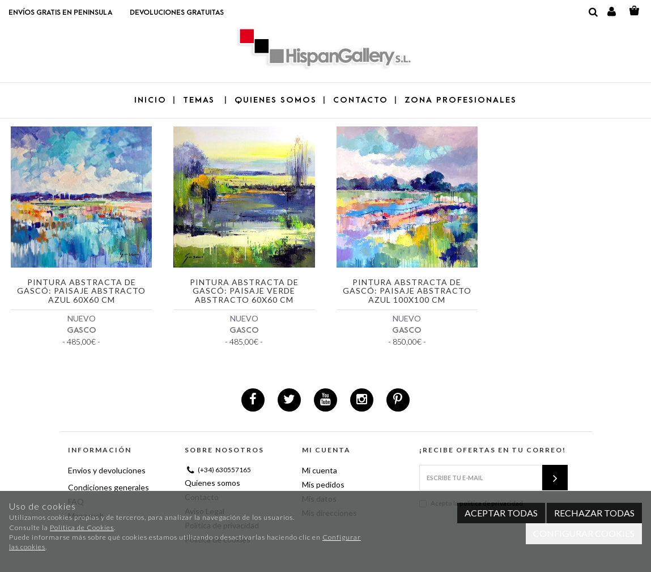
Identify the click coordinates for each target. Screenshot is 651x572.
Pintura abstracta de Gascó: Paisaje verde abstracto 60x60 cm (244, 291)
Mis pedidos (323, 484)
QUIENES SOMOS (276, 100)
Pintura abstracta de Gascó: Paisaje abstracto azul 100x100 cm (407, 291)
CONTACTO (360, 100)
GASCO (81, 330)
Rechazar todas (594, 512)
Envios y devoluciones (107, 470)
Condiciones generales (108, 487)
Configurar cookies (584, 533)
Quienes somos (212, 483)
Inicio (150, 100)
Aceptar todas (501, 512)
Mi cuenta (319, 470)
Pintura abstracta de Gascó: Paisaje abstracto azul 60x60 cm (81, 291)
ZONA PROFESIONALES (461, 100)
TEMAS (200, 100)
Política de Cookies (82, 527)
